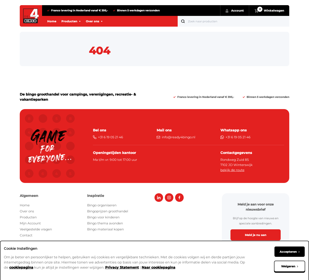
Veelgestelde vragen (36, 229)
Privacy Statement (122, 267)
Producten (28, 217)
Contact (26, 235)
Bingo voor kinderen (103, 217)
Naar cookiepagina (158, 267)
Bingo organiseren (102, 205)
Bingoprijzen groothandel (107, 211)
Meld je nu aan (255, 235)
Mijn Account (30, 223)
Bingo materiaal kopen (105, 229)
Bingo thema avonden (105, 223)
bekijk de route (232, 170)
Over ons (27, 211)
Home (25, 205)
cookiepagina (21, 267)
